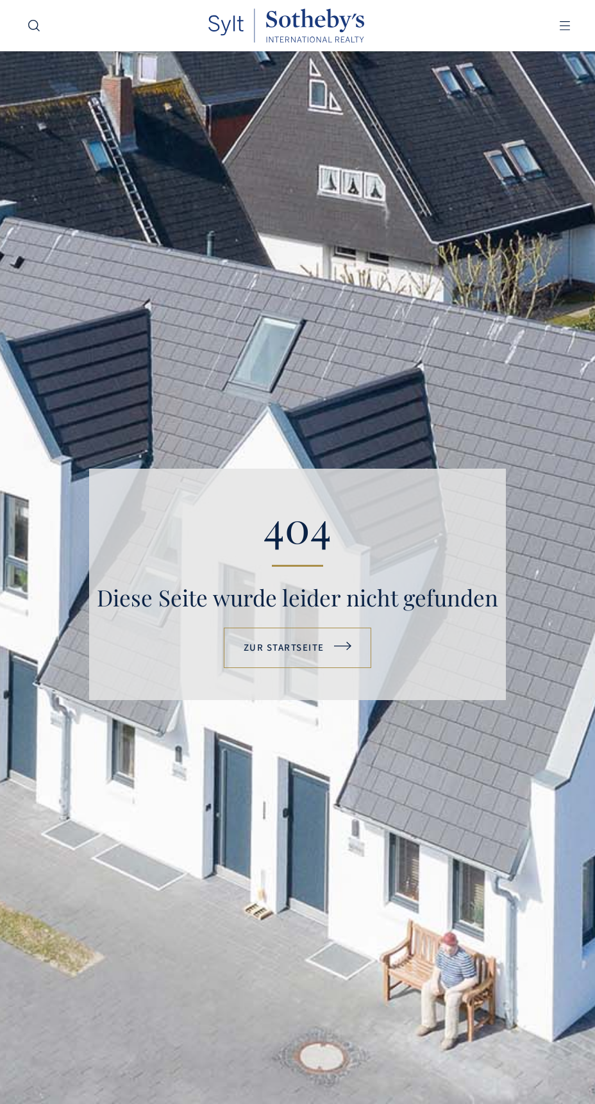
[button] (564, 26)
